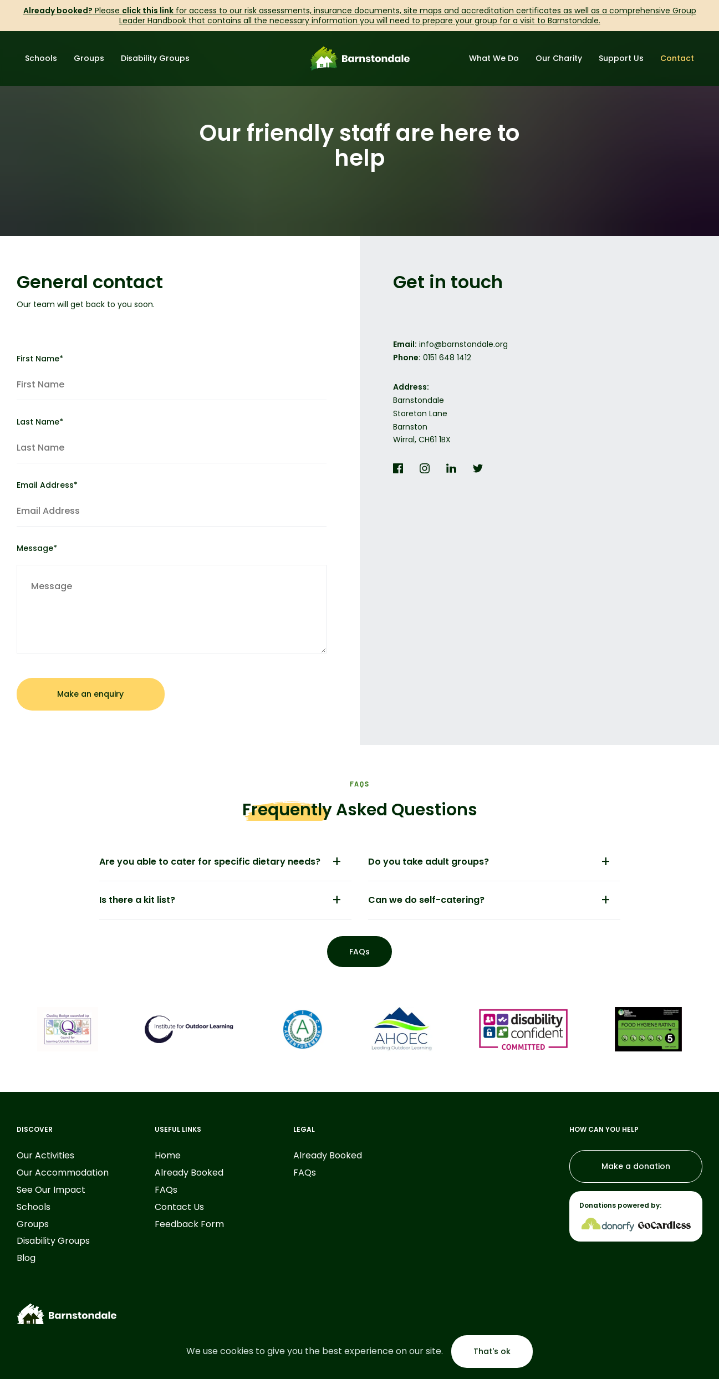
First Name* (172, 377)
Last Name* (172, 440)
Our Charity (559, 58)
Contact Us (179, 1207)
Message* (172, 598)
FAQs (359, 951)
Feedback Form (189, 1224)
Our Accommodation (63, 1173)
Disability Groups (155, 58)
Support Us (621, 58)
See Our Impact (51, 1190)
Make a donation (635, 1166)
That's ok (492, 1351)
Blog (26, 1258)
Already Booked (189, 1173)
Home (168, 1156)
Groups (89, 58)
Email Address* (172, 503)
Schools (41, 58)
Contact (677, 58)
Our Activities (45, 1156)
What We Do (494, 58)
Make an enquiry (90, 693)
